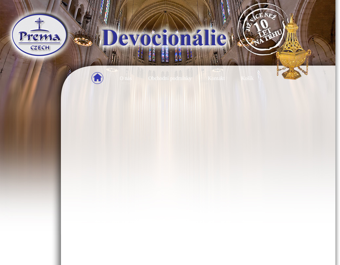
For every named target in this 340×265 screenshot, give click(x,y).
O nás (126, 78)
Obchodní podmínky (169, 78)
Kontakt (216, 78)
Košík (247, 78)
